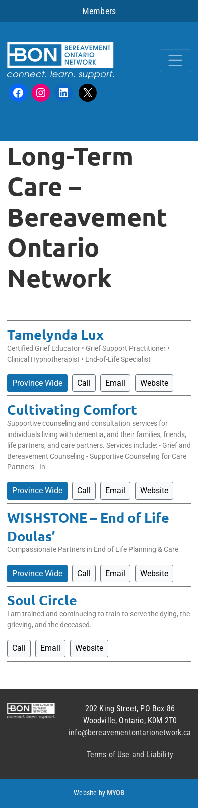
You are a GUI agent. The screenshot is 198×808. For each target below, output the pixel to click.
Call (84, 383)
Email (115, 383)
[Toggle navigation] (175, 60)
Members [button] (99, 11)
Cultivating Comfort (72, 409)
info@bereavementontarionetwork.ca (130, 732)
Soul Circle (42, 599)
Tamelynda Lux (55, 334)
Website (154, 383)
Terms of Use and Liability (130, 754)
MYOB (115, 793)
